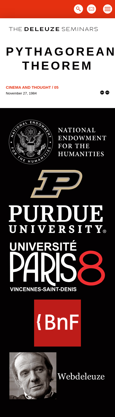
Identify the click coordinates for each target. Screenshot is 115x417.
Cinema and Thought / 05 (32, 87)
